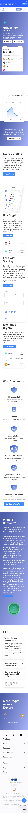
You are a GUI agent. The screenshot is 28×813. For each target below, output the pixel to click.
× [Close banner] (26, 1)
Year (7, 102)
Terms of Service (6, 804)
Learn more (24, 3)
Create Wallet (9, 174)
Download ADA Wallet (14, 138)
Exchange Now (9, 346)
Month (13, 102)
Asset (6, 291)
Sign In (18, 9)
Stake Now (8, 285)
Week (20, 102)
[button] (25, 9)
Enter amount (8, 299)
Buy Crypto (8, 235)
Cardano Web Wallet (14, 504)
